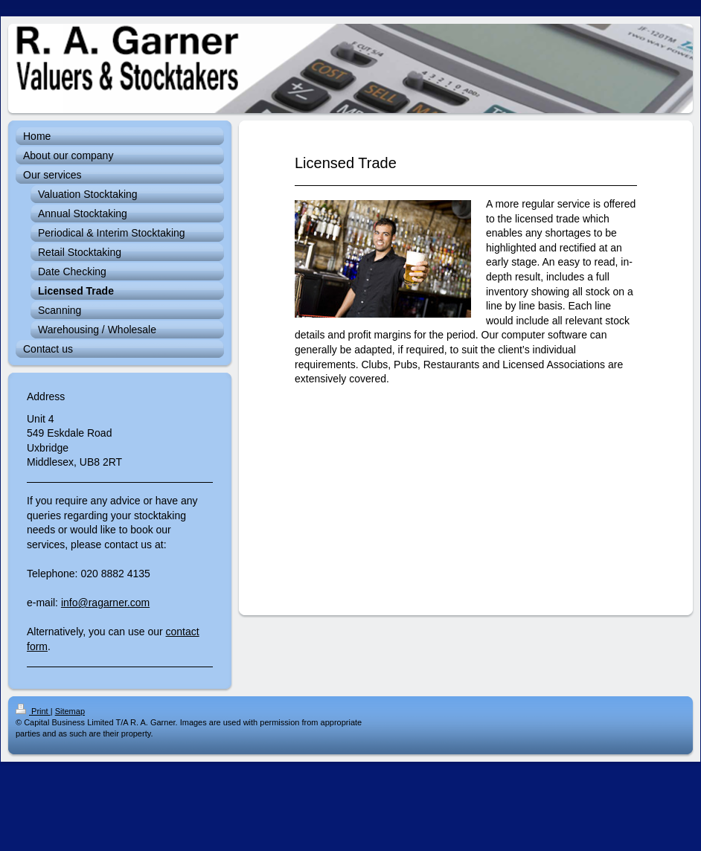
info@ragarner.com (105, 602)
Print (33, 711)
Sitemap (70, 711)
